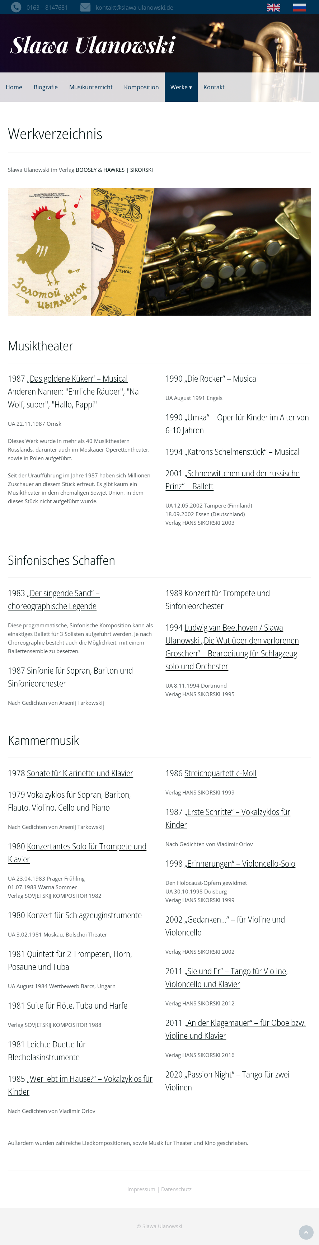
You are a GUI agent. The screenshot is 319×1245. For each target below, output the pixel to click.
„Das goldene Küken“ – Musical (77, 378)
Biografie (46, 87)
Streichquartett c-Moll (220, 773)
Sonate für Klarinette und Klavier (80, 773)
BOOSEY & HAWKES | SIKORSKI (114, 169)
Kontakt (214, 87)
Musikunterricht (91, 87)
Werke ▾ (181, 87)
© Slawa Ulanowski (159, 1226)
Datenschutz (176, 1189)
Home (14, 87)
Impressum (141, 1189)
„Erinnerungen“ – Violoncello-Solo (239, 863)
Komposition (141, 87)
